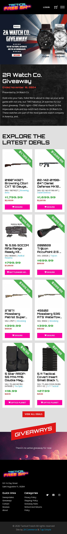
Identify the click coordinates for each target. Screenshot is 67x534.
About (5, 510)
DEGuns (17, 207)
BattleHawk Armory (18, 272)
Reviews (6, 507)
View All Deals (33, 414)
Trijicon (53, 255)
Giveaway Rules (31, 503)
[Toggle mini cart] (56, 7)
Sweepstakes (8, 497)
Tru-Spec (19, 386)
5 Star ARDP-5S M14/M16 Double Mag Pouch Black (15, 378)
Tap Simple (45, 529)
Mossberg (21, 321)
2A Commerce (30, 529)
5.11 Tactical (52, 386)
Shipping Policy (31, 500)
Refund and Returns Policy (33, 508)
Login (46, 7)
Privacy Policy (30, 497)
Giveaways (7, 500)
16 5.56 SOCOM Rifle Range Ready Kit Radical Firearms (17, 252)
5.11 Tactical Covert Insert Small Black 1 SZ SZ (47, 378)
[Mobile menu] (62, 7)
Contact (5, 503)
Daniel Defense (44, 192)
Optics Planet (17, 402)
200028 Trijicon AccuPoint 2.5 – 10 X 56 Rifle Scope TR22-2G (49, 253)
